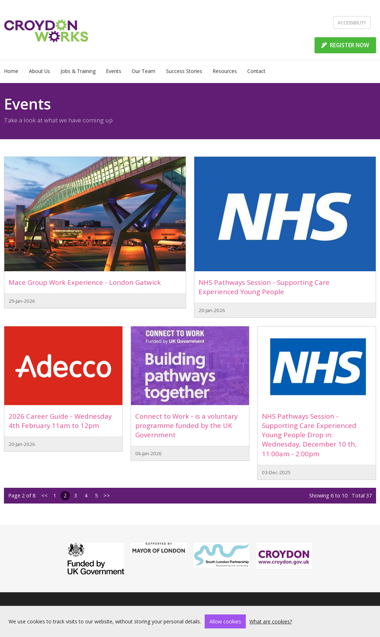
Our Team (143, 71)
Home (11, 71)
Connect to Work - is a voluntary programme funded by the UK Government (186, 425)
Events (113, 71)
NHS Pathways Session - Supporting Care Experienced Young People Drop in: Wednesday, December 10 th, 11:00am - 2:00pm (309, 435)
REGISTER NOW (345, 45)
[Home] (46, 30)
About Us (39, 71)
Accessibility (352, 23)
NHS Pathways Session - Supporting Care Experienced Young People (264, 287)
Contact (256, 71)
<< (44, 495)
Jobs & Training (78, 71)
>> (106, 495)
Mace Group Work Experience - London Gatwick (85, 282)
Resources (225, 71)
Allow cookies (225, 621)
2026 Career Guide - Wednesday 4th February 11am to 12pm (60, 421)
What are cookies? (270, 621)
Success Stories (184, 71)
